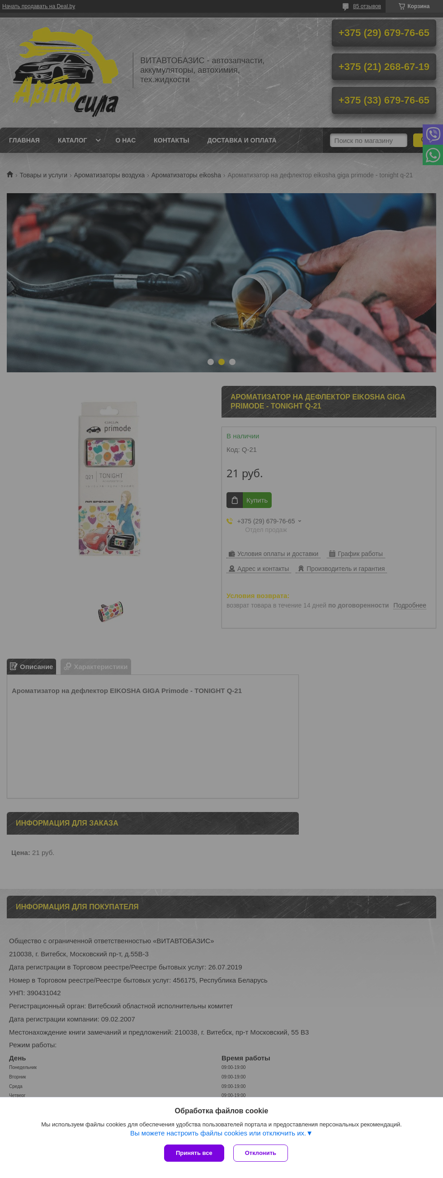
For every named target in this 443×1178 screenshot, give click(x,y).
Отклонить (260, 1153)
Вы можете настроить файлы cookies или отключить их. (218, 1133)
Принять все (194, 1153)
